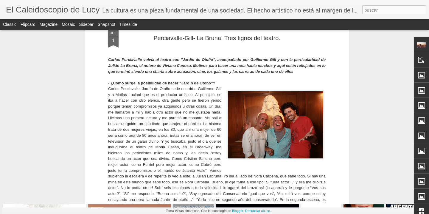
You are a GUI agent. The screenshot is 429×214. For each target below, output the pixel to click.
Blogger (237, 211)
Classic (9, 24)
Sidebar (86, 24)
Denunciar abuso (257, 211)
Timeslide (128, 24)
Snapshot (106, 24)
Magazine (49, 24)
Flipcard (28, 24)
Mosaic (68, 24)
